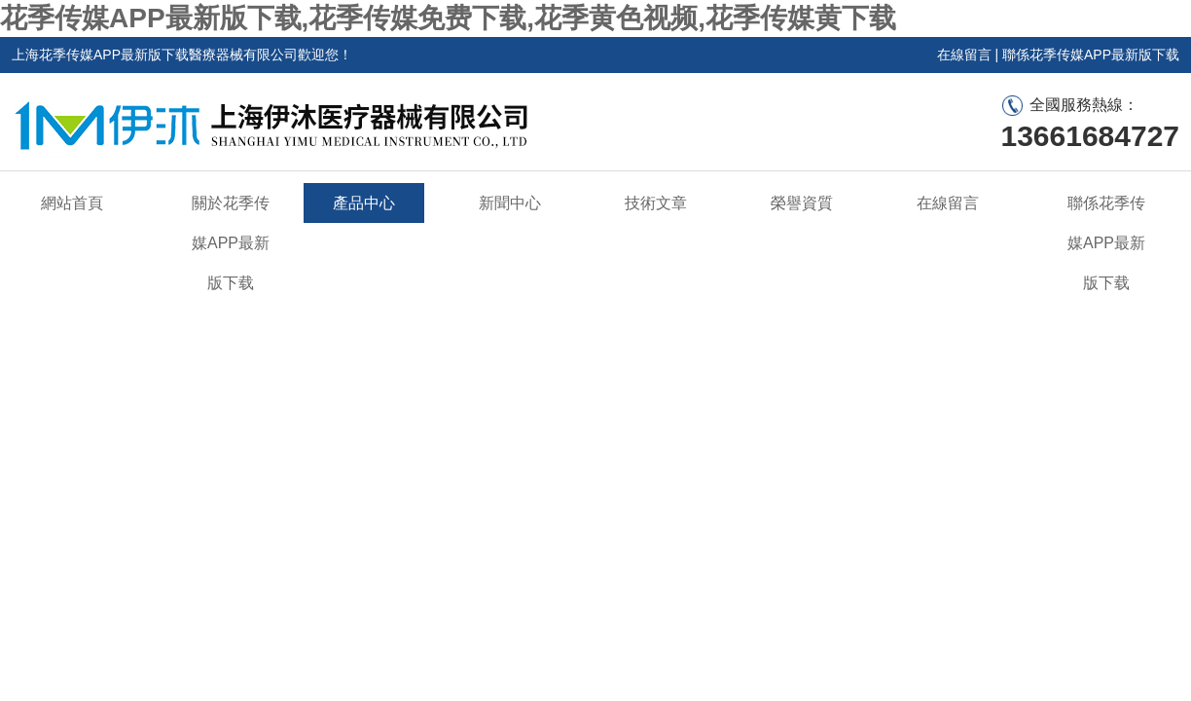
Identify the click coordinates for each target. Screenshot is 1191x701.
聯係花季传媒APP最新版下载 (1090, 54)
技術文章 (656, 203)
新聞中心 (510, 203)
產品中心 (364, 203)
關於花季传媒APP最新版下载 (231, 243)
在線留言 (964, 54)
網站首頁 (72, 203)
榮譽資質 (802, 203)
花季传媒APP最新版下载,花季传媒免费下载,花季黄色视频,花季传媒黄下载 (448, 18)
